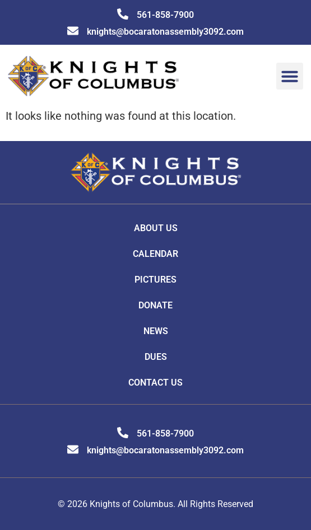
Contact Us (155, 382)
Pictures (155, 279)
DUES (156, 356)
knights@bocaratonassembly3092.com (165, 31)
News (155, 331)
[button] (289, 76)
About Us (156, 228)
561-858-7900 (165, 15)
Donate (155, 305)
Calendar (155, 253)
